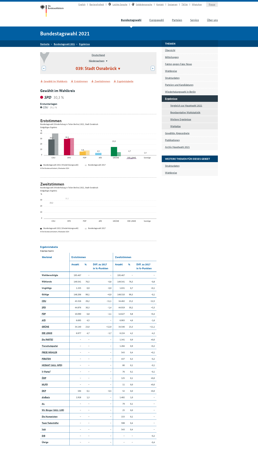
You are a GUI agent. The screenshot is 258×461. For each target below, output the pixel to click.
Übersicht (170, 50)
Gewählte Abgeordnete (177, 133)
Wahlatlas (175, 126)
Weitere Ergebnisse (180, 119)
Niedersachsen (96, 60)
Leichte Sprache (117, 4)
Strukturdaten (172, 77)
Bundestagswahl (131, 20)
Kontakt (160, 4)
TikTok (184, 4)
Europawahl (156, 20)
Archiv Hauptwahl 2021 (177, 147)
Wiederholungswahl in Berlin (180, 91)
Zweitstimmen (102, 81)
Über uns (212, 20)
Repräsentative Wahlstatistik (185, 112)
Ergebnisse (84, 44)
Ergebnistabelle (125, 81)
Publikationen (172, 140)
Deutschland (98, 55)
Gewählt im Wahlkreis (55, 81)
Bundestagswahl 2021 (64, 44)
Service (194, 20)
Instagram (172, 4)
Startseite (52, 11)
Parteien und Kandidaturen (179, 84)
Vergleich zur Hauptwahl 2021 (186, 105)
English (81, 4)
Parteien (177, 20)
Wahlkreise (171, 71)
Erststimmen (81, 81)
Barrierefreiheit (97, 4)
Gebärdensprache (141, 4)
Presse (212, 4)
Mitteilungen (172, 57)
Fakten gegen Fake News (178, 64)
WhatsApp (197, 4)
